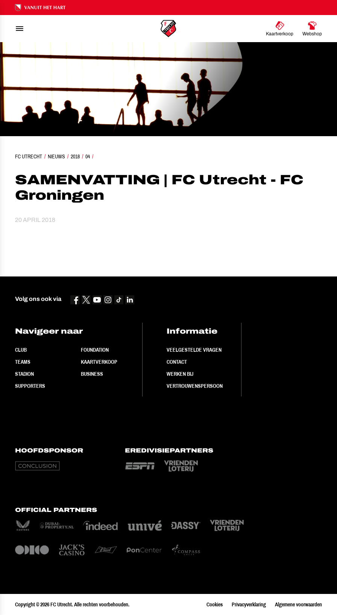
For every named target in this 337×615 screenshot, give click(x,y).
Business (92, 374)
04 (87, 156)
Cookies (214, 604)
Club (21, 349)
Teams (22, 361)
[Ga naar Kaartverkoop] (279, 28)
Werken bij (180, 374)
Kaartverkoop (99, 361)
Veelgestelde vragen (194, 349)
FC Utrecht (28, 156)
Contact (177, 361)
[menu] (19, 28)
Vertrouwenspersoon (195, 386)
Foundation (95, 349)
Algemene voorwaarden (298, 604)
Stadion (24, 374)
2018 (75, 156)
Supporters (30, 386)
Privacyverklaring (249, 604)
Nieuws (56, 156)
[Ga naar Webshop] (312, 28)
